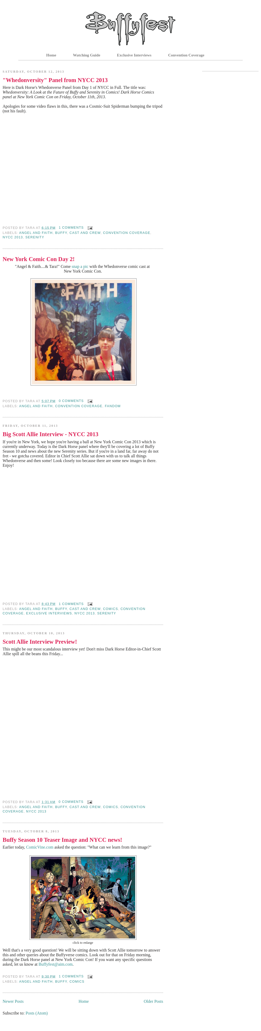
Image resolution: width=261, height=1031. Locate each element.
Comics (110, 609)
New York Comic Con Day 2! (39, 259)
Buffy (61, 233)
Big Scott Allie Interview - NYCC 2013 (50, 434)
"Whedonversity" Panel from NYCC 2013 (55, 80)
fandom (113, 406)
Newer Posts (13, 1001)
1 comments (71, 227)
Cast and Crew (84, 233)
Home (51, 55)
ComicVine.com (39, 847)
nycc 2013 (13, 237)
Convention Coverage (186, 55)
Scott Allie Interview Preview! (40, 641)
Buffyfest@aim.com (56, 964)
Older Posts (153, 1001)
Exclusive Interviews (134, 55)
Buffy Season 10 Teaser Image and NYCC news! (62, 840)
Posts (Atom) (37, 1013)
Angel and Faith (35, 233)
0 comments (71, 401)
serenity (34, 237)
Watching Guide (86, 55)
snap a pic (81, 266)
